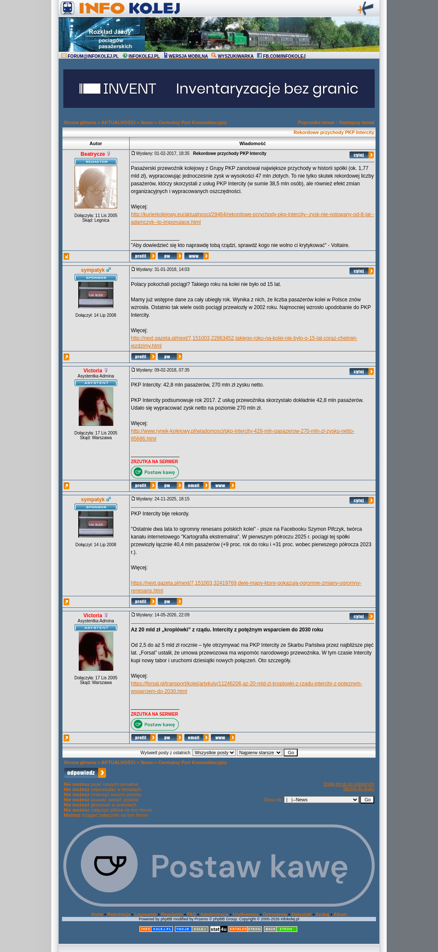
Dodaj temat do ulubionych (349, 784)
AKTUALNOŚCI (118, 122)
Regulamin (172, 914)
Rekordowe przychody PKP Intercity (333, 132)
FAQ (191, 914)
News (147, 122)
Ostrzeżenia (275, 914)
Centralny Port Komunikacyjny (192, 122)
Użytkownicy (246, 914)
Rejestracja (118, 914)
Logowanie (145, 914)
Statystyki (301, 914)
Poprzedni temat (316, 122)
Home (97, 914)
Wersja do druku (358, 788)
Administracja (214, 914)
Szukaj (322, 914)
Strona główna (80, 122)
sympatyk (92, 270)
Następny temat (356, 122)
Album (340, 914)
